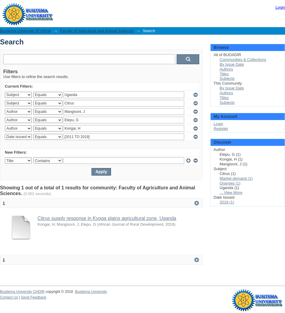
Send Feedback (33, 297)
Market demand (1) (236, 178)
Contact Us (9, 297)
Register (221, 128)
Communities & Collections (243, 59)
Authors (226, 69)
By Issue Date (232, 64)
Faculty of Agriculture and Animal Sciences (97, 31)
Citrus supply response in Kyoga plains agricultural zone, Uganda (107, 218)
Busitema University (91, 292)
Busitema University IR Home (25, 31)
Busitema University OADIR (22, 292)
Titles (224, 74)
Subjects (227, 78)
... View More (231, 192)
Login (280, 7)
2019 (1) (227, 202)
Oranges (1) (230, 183)
